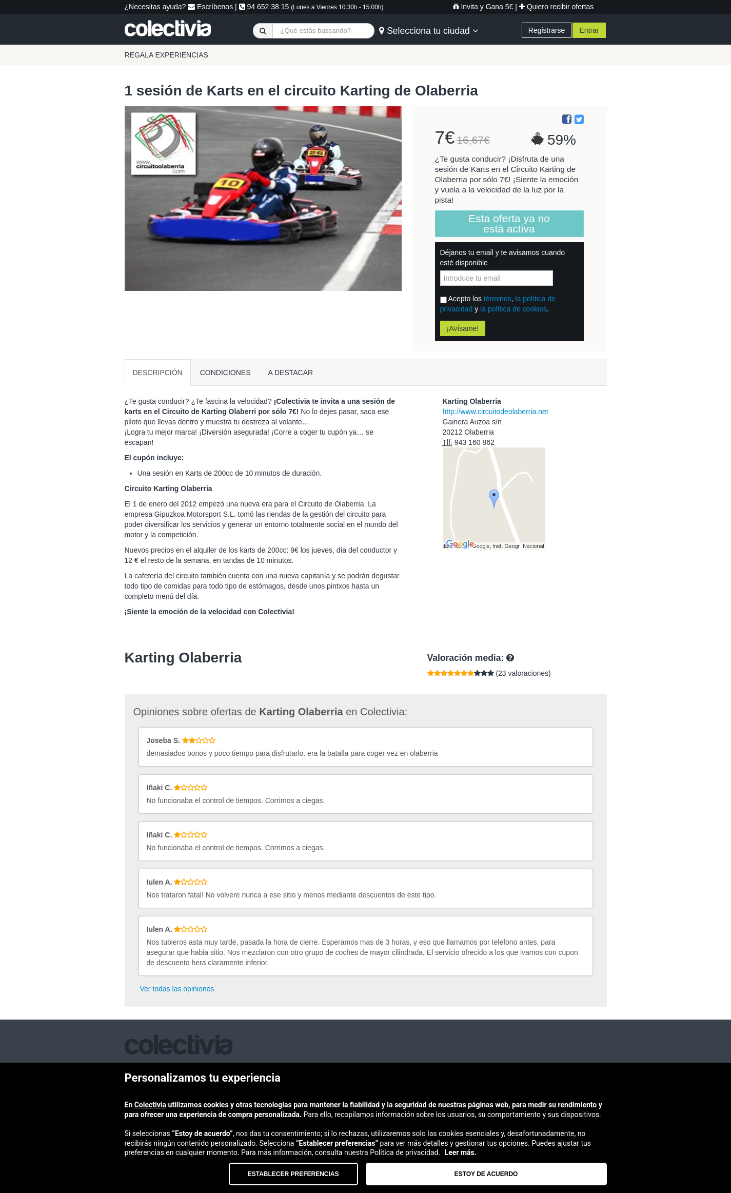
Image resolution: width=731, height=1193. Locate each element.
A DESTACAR (290, 372)
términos (497, 299)
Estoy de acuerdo (486, 1174)
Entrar (589, 30)
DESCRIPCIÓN (158, 372)
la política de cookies (513, 309)
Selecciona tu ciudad (428, 31)
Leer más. (461, 1152)
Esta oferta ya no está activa (509, 223)
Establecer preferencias (293, 1174)
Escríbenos (210, 7)
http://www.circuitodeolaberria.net (495, 411)
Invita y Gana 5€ (483, 7)
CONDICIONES (225, 372)
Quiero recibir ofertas (556, 7)
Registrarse (546, 30)
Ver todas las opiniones (177, 989)
